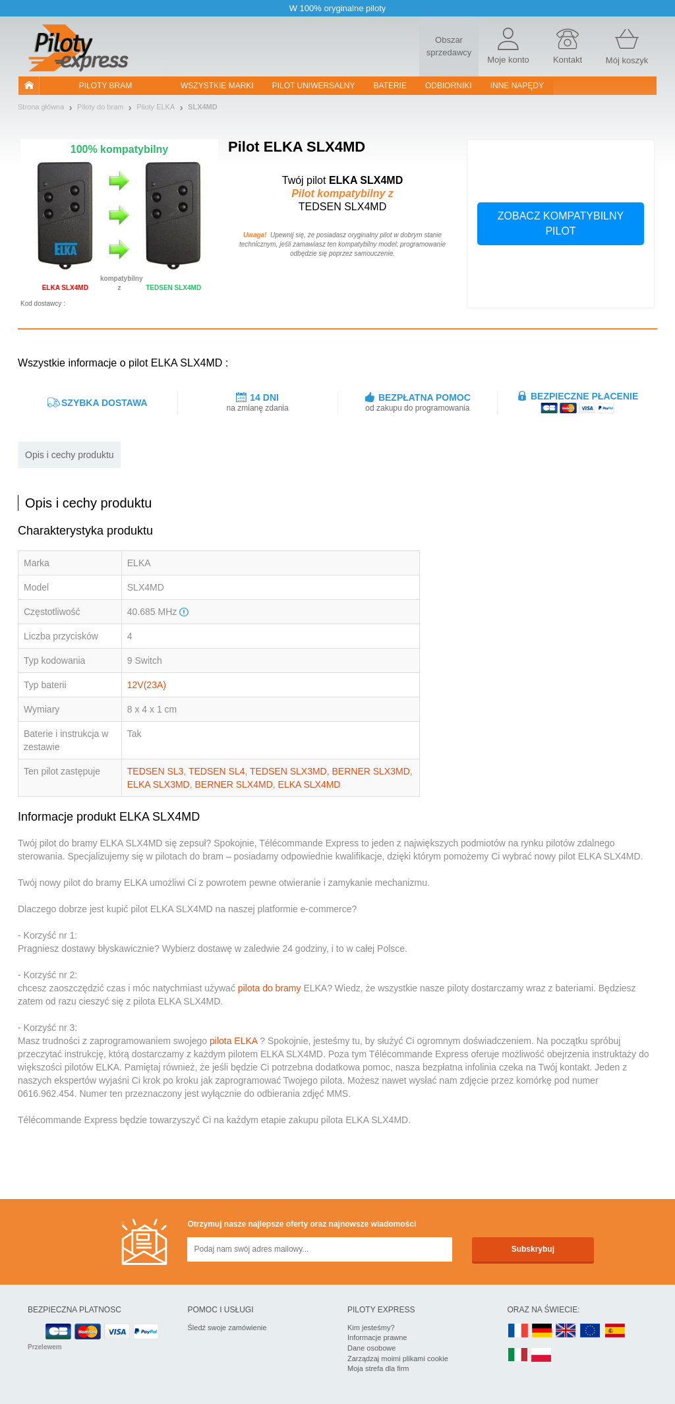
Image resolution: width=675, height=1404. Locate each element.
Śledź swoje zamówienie (227, 1327)
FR (518, 1331)
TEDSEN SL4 (217, 771)
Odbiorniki (448, 85)
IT (518, 1355)
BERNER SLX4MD (234, 784)
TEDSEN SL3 (155, 771)
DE (541, 1331)
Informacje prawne (377, 1337)
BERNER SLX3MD (371, 771)
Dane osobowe (371, 1348)
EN (590, 1331)
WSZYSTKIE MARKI (217, 85)
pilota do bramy (269, 988)
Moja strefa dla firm (378, 1368)
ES (615, 1331)
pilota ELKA (233, 1041)
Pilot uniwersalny (313, 85)
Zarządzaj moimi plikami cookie (397, 1358)
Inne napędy (517, 85)
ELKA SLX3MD (158, 784)
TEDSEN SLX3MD (288, 771)
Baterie (390, 85)
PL (541, 1355)
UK (566, 1331)
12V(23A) (146, 685)
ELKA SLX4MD (309, 784)
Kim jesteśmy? (371, 1327)
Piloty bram (105, 85)
